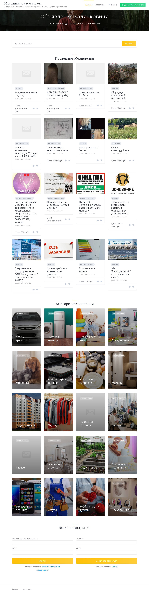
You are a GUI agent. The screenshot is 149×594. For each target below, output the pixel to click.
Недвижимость (86, 88)
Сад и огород (88, 467)
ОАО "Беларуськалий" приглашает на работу (121, 273)
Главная (88, 5)
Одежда (53, 425)
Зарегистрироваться (51, 566)
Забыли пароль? (43, 570)
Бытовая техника (86, 264)
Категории (100, 5)
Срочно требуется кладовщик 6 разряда (57, 271)
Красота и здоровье (56, 88)
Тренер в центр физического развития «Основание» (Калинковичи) (120, 207)
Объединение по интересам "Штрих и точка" (58, 204)
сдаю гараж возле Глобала (89, 94)
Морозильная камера (87, 270)
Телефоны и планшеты (24, 508)
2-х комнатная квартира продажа (57, 149)
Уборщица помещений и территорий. (119, 95)
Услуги (19, 88)
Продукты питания (86, 423)
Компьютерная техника (58, 381)
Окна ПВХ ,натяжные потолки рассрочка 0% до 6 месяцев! (90, 206)
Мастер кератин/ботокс (88, 149)
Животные (116, 143)
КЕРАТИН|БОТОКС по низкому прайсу (58, 94)
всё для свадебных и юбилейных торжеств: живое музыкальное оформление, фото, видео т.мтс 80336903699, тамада (25, 212)
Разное (20, 467)
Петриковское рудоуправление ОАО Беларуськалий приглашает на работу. (26, 274)
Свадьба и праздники (24, 198)
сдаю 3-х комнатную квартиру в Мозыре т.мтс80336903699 (26, 152)
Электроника (120, 510)
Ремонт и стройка (87, 198)
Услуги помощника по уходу (26, 94)
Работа (115, 88)
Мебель (117, 383)
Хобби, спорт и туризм (89, 508)
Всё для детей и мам (56, 198)
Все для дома (120, 340)
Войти (114, 566)
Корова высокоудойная (120, 149)
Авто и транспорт (23, 338)
